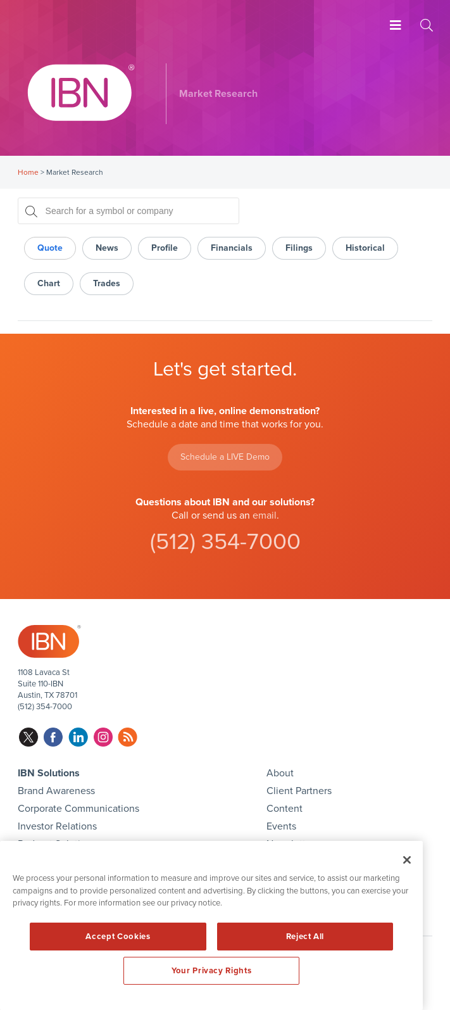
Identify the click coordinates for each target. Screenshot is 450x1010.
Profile (164, 248)
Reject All (305, 936)
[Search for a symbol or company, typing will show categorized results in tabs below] (128, 211)
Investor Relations (57, 826)
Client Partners (299, 791)
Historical (365, 248)
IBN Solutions (49, 773)
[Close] (407, 860)
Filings (299, 248)
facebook (53, 737)
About (280, 773)
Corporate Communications (78, 808)
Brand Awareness (56, 791)
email (265, 515)
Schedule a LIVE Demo (225, 456)
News (107, 248)
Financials (232, 248)
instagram (103, 737)
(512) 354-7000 (225, 541)
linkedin (78, 737)
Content (284, 808)
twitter (29, 737)
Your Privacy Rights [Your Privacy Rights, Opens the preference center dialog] (211, 971)
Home (28, 172)
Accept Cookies (117, 936)
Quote (50, 248)
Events (281, 826)
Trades (106, 283)
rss (127, 737)
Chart (48, 283)
